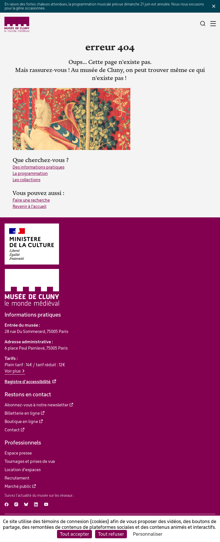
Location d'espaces (23, 469)
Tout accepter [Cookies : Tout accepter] (74, 534)
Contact (12, 429)
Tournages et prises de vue (30, 461)
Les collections (26, 179)
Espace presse (18, 453)
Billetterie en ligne (22, 413)
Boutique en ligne (21, 421)
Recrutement (17, 478)
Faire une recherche (31, 200)
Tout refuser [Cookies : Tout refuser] (111, 534)
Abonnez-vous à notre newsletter (36, 405)
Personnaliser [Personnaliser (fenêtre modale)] (147, 534)
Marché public (18, 486)
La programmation (30, 173)
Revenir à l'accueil (29, 206)
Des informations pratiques (38, 167)
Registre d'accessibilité (28, 381)
